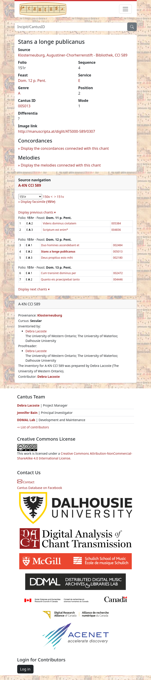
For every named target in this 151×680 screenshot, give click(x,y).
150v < (48, 196)
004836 (116, 230)
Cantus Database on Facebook (39, 488)
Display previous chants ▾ (37, 212)
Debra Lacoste (36, 331)
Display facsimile (38, 201)
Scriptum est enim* (55, 230)
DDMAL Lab (26, 420)
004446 (118, 279)
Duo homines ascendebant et (60, 245)
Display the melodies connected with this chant (61, 165)
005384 (116, 223)
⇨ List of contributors (33, 427)
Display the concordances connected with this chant (65, 148)
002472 (118, 273)
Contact (25, 482)
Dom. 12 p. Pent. (32, 80)
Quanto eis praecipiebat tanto (60, 279)
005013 (24, 105)
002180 (117, 258)
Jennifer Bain (27, 412)
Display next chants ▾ (34, 289)
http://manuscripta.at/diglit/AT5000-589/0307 (56, 131)
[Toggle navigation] (125, 9)
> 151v (59, 196)
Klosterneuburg (49, 315)
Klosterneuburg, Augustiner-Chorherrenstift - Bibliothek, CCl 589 (72, 55)
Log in (25, 669)
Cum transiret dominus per (58, 273)
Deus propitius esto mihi (57, 258)
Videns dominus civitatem (59, 223)
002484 (117, 245)
